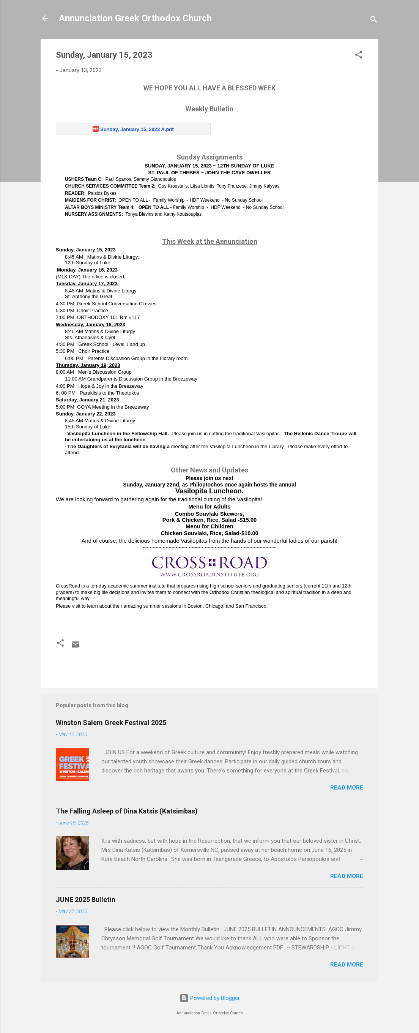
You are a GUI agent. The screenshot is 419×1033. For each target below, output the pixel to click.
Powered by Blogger (210, 998)
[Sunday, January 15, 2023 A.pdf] (133, 128)
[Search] (373, 20)
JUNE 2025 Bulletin (85, 899)
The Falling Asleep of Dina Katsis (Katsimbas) (127, 811)
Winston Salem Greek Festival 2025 (111, 723)
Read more (346, 787)
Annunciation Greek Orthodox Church (135, 18)
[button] (358, 56)
